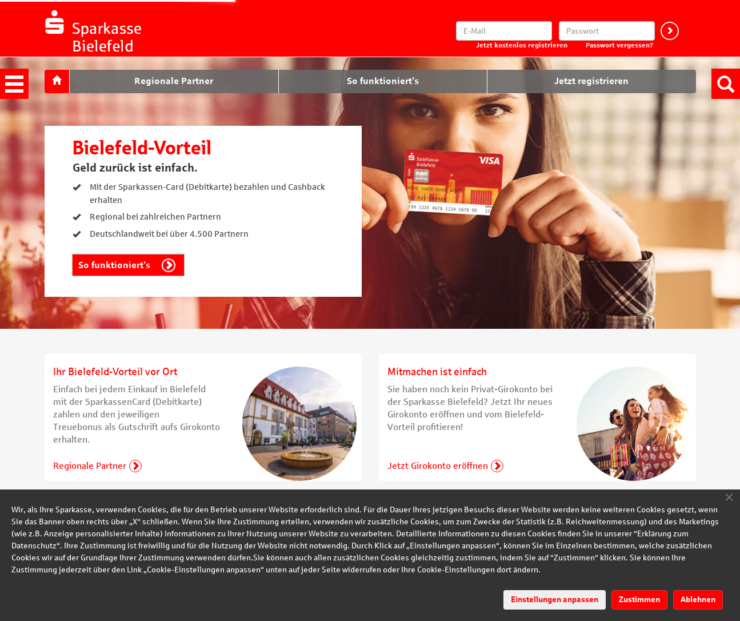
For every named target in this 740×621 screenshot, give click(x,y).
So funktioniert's (114, 265)
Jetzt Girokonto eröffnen (437, 466)
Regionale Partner (89, 466)
